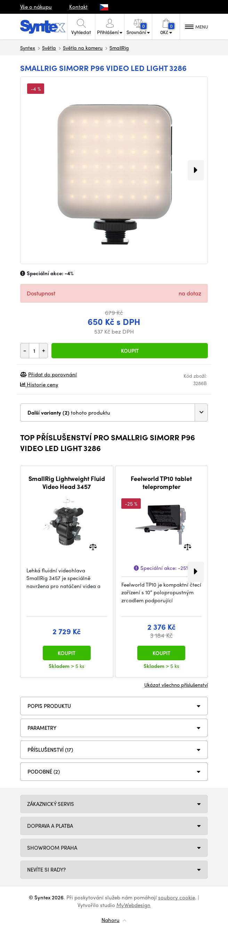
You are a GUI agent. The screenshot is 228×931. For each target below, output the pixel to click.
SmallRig (119, 47)
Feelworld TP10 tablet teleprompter (161, 482)
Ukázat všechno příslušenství (176, 684)
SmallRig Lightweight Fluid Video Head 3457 (66, 482)
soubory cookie (176, 897)
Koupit (130, 350)
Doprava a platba (50, 826)
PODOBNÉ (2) (43, 771)
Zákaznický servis (50, 804)
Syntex (27, 47)
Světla (49, 47)
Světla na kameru (83, 47)
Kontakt (78, 6)
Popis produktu (49, 706)
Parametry (42, 728)
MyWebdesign (133, 905)
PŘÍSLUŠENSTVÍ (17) (50, 749)
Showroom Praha (52, 847)
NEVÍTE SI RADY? (46, 869)
